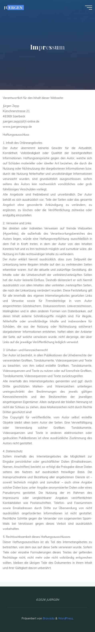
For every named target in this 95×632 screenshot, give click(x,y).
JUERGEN (13, 7)
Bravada (48, 618)
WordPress (65, 618)
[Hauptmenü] (88, 8)
